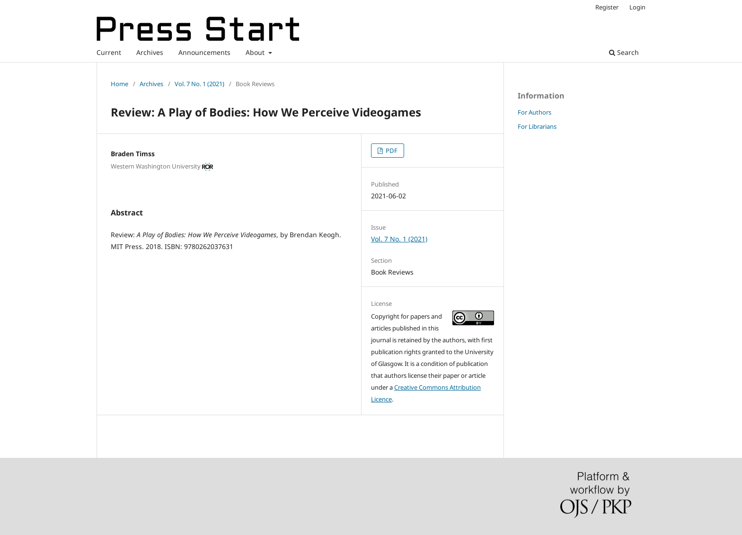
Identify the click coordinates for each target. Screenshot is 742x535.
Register (606, 7)
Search (624, 52)
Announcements (204, 52)
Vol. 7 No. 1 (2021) (199, 84)
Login (637, 7)
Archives (149, 52)
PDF (391, 150)
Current (109, 52)
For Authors (534, 112)
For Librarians (537, 126)
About (256, 52)
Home (119, 84)
